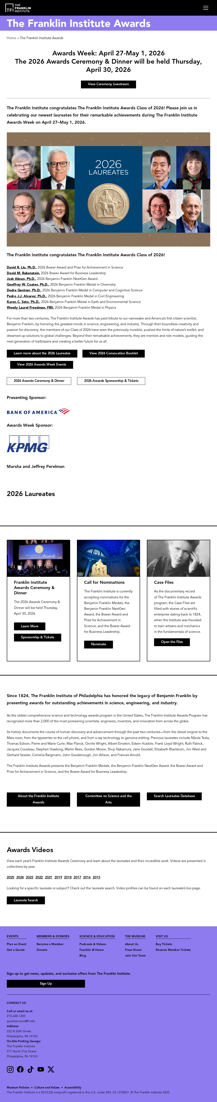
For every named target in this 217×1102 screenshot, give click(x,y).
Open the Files (172, 642)
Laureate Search (26, 900)
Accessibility (72, 1087)
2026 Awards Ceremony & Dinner (39, 381)
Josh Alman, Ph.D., (21, 279)
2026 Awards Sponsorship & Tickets (111, 381)
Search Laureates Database (174, 796)
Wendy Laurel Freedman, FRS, (30, 308)
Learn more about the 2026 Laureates (42, 353)
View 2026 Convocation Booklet (113, 353)
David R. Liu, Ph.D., (22, 267)
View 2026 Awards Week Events (41, 364)
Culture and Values (47, 1087)
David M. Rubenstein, (23, 273)
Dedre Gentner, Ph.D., (24, 290)
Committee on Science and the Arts (108, 799)
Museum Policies (18, 1087)
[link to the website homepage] (18, 8)
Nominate (98, 644)
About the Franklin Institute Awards (38, 799)
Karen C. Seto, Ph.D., (23, 302)
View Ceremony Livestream (108, 84)
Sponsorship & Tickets (37, 637)
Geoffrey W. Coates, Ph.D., (28, 284)
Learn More (29, 626)
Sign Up (46, 983)
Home (11, 38)
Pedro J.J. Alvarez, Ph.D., (27, 296)
